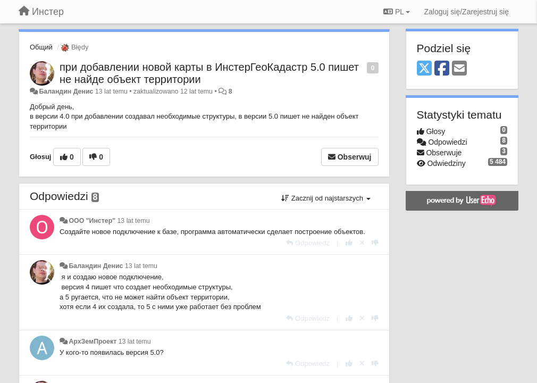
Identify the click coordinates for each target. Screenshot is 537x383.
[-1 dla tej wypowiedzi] (375, 243)
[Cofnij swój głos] (362, 243)
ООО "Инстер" (92, 220)
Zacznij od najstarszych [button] (325, 198)
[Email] (459, 69)
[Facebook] (441, 69)
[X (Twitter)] (424, 69)
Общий (41, 47)
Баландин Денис (66, 91)
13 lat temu (133, 220)
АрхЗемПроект (92, 341)
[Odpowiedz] (308, 243)
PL (396, 11)
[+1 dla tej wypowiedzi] (349, 243)
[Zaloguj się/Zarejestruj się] (466, 12)
